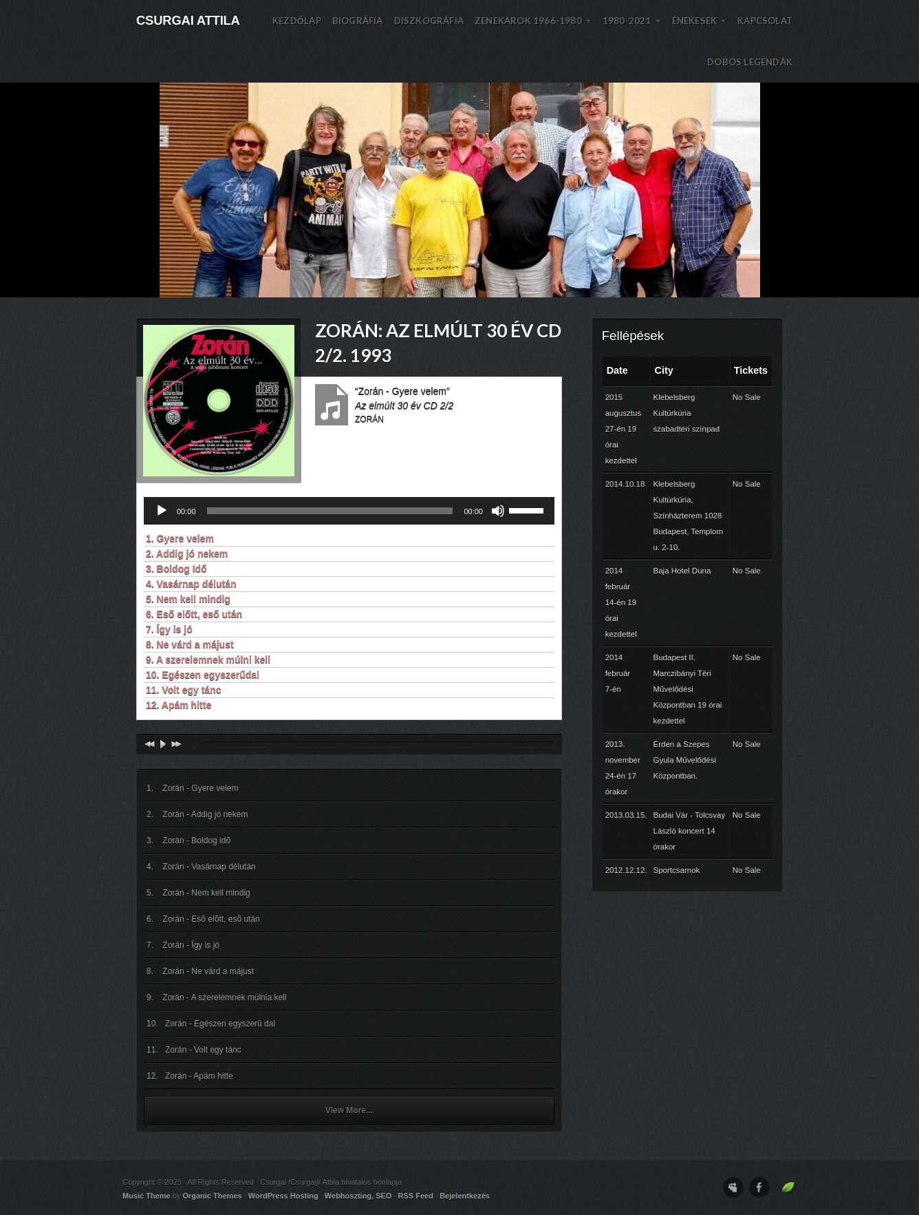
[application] (349, 511)
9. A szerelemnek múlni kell (208, 659)
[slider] (330, 510)
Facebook (759, 1187)
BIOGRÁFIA (357, 20)
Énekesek (699, 28)
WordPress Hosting (283, 1196)
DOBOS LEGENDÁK (749, 61)
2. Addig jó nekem (187, 553)
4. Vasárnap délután (191, 583)
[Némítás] (498, 511)
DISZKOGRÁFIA (429, 20)
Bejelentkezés (465, 1196)
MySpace (733, 1187)
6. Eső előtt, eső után (194, 614)
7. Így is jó (169, 629)
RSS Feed (415, 1196)
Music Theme (146, 1196)
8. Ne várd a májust (190, 644)
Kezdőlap (296, 20)
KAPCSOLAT (764, 20)
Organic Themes (211, 1196)
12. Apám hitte (178, 704)
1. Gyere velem (180, 538)
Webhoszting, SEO (358, 1196)
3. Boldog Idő (176, 568)
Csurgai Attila (188, 20)
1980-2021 (632, 28)
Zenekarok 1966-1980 (533, 28)
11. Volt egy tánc (183, 689)
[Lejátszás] (162, 511)
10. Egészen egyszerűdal (202, 674)
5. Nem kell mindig (188, 598)
